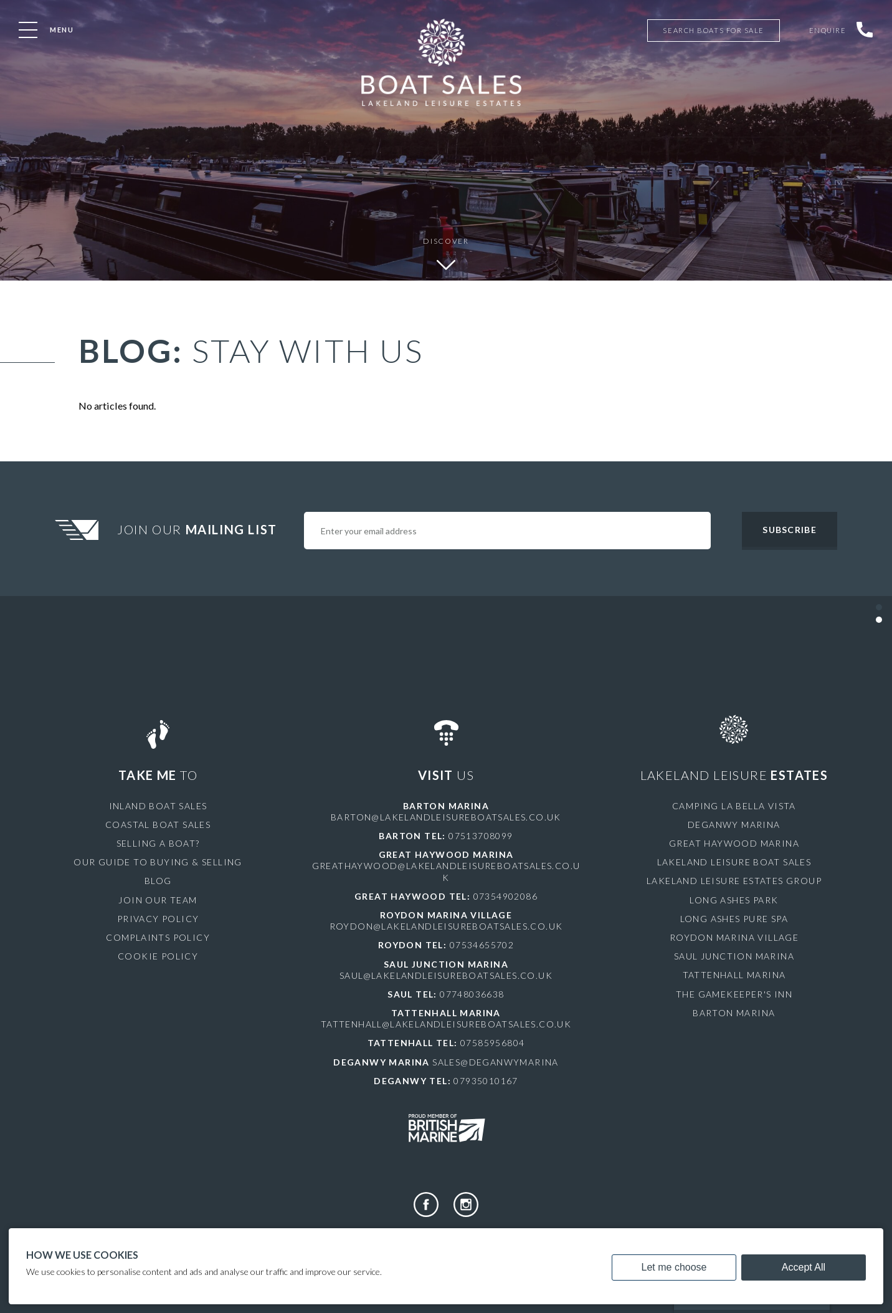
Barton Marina (734, 1013)
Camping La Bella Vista (734, 806)
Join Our (198, 529)
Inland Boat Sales (158, 806)
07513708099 (480, 835)
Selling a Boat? (158, 843)
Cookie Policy (158, 956)
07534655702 (482, 945)
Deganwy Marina (734, 824)
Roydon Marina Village (734, 937)
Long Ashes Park (734, 900)
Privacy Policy (158, 918)
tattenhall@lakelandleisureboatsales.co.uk (446, 1024)
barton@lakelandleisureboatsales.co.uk (446, 817)
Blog (158, 880)
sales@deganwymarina (495, 1062)
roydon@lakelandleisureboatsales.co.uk (446, 926)
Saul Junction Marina (734, 956)
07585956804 (492, 1042)
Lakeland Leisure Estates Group (734, 880)
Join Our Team (157, 900)
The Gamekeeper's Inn (734, 994)
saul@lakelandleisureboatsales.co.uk (446, 975)
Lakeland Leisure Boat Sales (734, 862)
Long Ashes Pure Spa (734, 918)
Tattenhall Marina (734, 974)
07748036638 (472, 994)
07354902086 (505, 896)
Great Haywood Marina (734, 843)
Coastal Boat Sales (158, 824)
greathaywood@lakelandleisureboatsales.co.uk (446, 871)
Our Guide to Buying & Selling (158, 862)
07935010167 (485, 1080)
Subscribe (789, 529)
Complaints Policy (158, 937)
